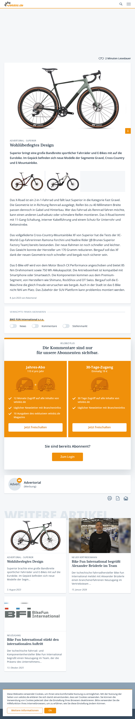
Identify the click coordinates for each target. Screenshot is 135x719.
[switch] (13, 326)
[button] (50, 710)
